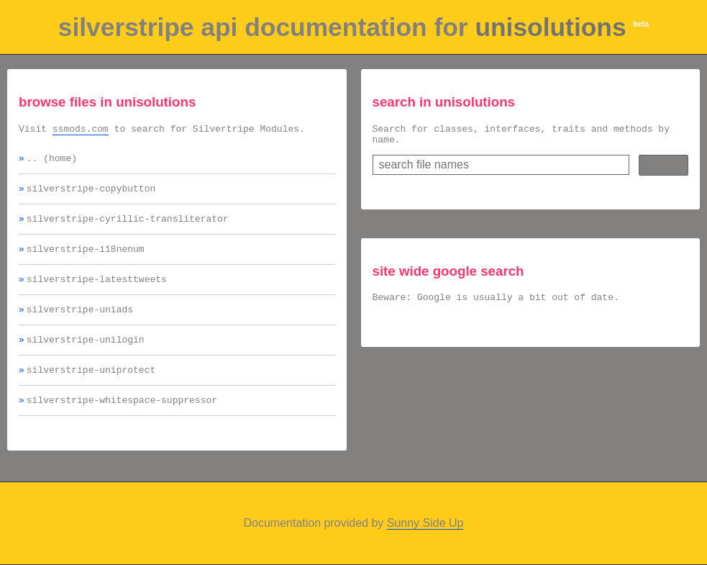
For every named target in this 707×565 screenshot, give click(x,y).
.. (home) (52, 161)
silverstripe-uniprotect (91, 388)
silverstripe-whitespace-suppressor (122, 421)
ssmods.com (81, 130)
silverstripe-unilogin (86, 356)
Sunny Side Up (425, 525)
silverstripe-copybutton (91, 194)
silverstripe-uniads (80, 323)
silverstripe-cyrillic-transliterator (128, 226)
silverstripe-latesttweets (97, 291)
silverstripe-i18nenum (86, 259)
